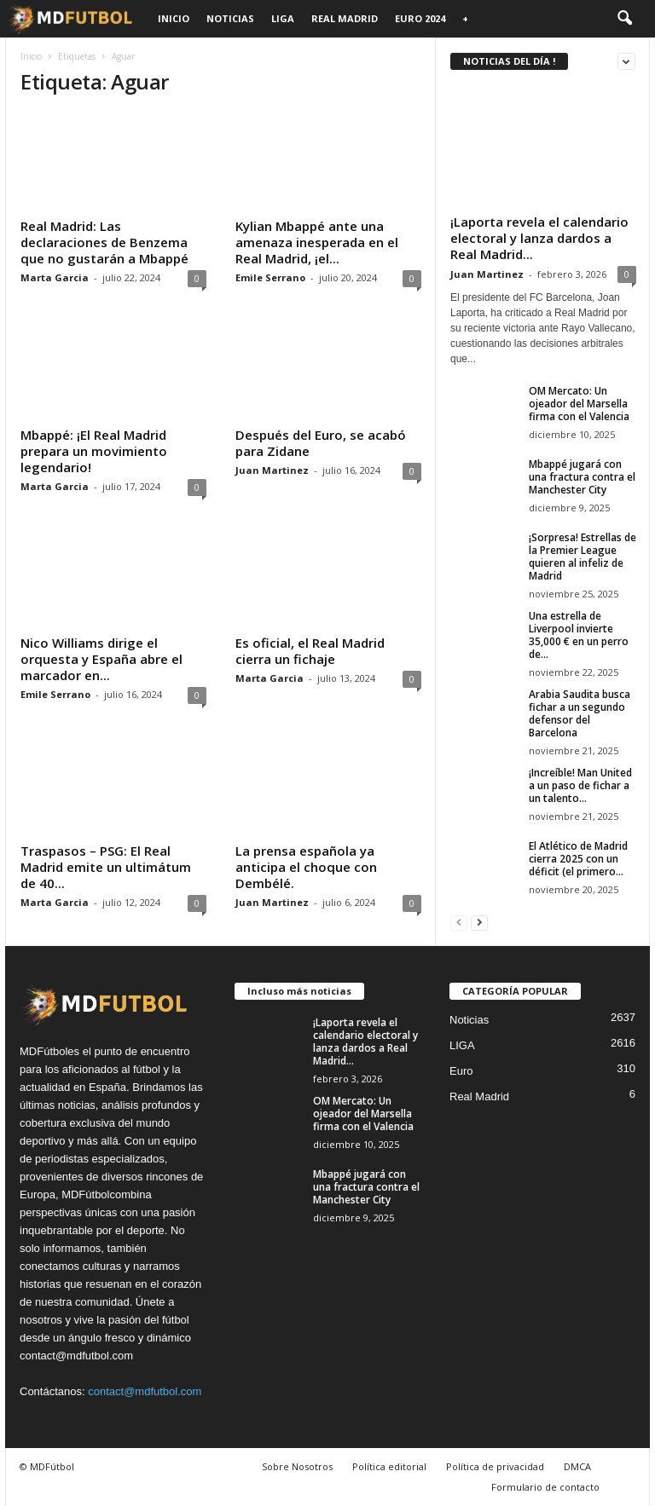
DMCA (577, 1466)
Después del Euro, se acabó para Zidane (320, 442)
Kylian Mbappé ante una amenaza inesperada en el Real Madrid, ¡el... (316, 242)
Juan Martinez (272, 470)
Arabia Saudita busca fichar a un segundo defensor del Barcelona (579, 713)
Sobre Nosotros (297, 1466)
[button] (624, 19)
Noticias (230, 18)
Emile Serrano (270, 277)
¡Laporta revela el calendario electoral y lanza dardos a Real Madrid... (539, 238)
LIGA (282, 18)
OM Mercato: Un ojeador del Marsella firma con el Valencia (579, 404)
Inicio (173, 18)
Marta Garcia (54, 277)
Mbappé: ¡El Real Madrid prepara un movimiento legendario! (93, 451)
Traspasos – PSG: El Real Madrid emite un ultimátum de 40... (105, 866)
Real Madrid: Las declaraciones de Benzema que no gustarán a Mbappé (104, 242)
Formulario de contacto (545, 1486)
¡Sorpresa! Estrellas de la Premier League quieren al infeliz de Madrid (582, 556)
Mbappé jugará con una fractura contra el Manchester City (582, 477)
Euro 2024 (420, 18)
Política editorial (389, 1466)
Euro (460, 1071)
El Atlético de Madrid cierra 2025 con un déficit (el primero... (578, 859)
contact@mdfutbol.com (144, 1391)
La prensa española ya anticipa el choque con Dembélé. (306, 866)
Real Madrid (344, 18)
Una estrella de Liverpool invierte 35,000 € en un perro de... (579, 635)
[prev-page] (458, 922)
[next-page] (479, 922)
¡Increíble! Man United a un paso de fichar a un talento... (580, 785)
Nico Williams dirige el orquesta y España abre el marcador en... (101, 659)
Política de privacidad (495, 1466)
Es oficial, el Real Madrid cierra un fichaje (310, 650)
